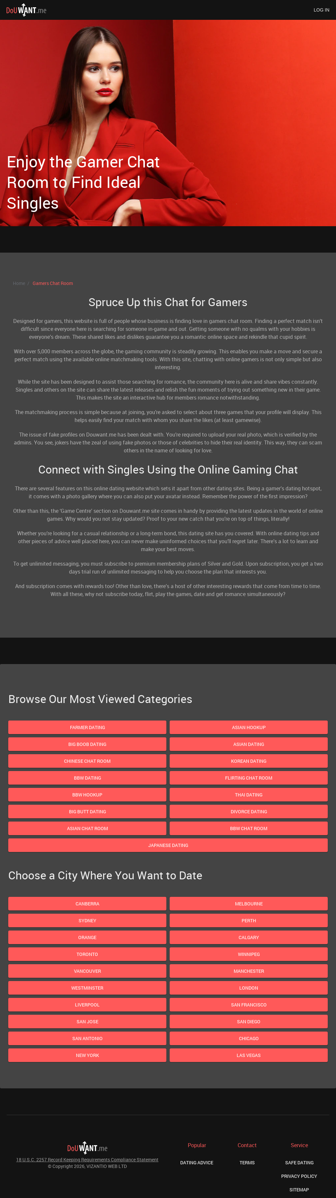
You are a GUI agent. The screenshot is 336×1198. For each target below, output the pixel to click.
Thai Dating (248, 795)
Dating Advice (196, 1162)
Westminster (87, 988)
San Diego (248, 1021)
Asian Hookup (249, 727)
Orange (87, 937)
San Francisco (249, 1005)
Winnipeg (249, 954)
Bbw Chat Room (248, 828)
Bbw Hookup (87, 795)
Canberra (87, 903)
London (248, 988)
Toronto (87, 954)
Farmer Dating (87, 727)
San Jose (87, 1021)
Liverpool (87, 1005)
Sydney (87, 920)
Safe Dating (299, 1162)
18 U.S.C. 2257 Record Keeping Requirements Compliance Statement (87, 1159)
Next (267, 141)
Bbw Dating (87, 778)
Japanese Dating (168, 845)
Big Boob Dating (87, 744)
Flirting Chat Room (248, 778)
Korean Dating (248, 761)
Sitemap (299, 1189)
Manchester (249, 971)
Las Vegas (249, 1055)
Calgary (249, 937)
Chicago (249, 1038)
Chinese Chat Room (87, 761)
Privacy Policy (299, 1176)
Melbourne (249, 903)
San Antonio (87, 1038)
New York (87, 1055)
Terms (247, 1162)
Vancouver (87, 971)
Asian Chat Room (87, 828)
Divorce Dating (249, 811)
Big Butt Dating (87, 811)
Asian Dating (248, 744)
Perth (249, 920)
